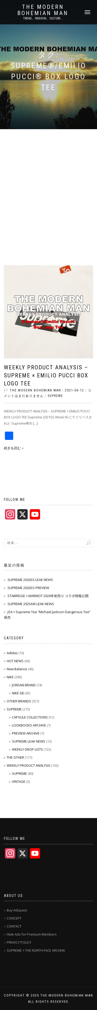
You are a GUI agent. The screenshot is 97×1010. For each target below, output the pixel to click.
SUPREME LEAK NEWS (28, 741)
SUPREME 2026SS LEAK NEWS (30, 579)
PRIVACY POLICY (19, 942)
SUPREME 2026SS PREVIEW (28, 587)
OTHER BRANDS (19, 701)
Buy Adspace (17, 910)
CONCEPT (14, 918)
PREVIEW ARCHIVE (26, 733)
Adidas (12, 653)
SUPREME (55, 396)
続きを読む (12, 448)
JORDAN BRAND (24, 685)
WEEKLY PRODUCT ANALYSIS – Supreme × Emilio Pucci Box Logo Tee (46, 375)
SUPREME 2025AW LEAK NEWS (31, 603)
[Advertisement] (48, 180)
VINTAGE (18, 781)
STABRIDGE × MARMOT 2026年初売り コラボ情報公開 (48, 595)
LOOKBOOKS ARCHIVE (29, 725)
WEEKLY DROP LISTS (27, 749)
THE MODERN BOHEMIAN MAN (42, 10)
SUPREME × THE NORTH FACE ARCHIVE (36, 950)
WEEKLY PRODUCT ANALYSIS (28, 765)
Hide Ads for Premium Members (32, 934)
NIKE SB (18, 693)
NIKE (10, 677)
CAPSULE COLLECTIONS (30, 717)
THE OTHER (15, 757)
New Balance (17, 669)
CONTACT (14, 926)
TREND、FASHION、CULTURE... (43, 18)
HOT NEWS (15, 661)
